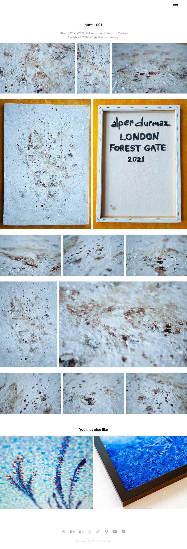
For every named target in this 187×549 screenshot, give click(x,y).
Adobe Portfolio (101, 541)
